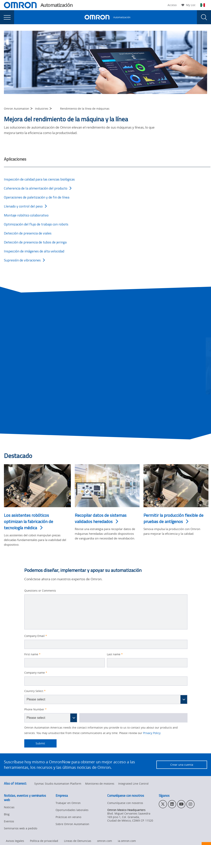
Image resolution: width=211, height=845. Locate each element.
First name (32, 654)
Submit (34, 743)
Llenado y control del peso (25, 206)
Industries (41, 108)
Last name (115, 654)
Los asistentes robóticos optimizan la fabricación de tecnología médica (28, 521)
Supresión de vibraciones (24, 260)
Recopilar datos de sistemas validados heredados (100, 518)
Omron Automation (16, 108)
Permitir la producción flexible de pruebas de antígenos (173, 518)
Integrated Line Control (133, 783)
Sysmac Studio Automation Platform (57, 783)
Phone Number (35, 709)
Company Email (35, 636)
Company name (35, 672)
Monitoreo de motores (99, 783)
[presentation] (7, 17)
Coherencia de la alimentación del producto (37, 188)
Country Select (35, 691)
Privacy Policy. (152, 733)
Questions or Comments (40, 590)
